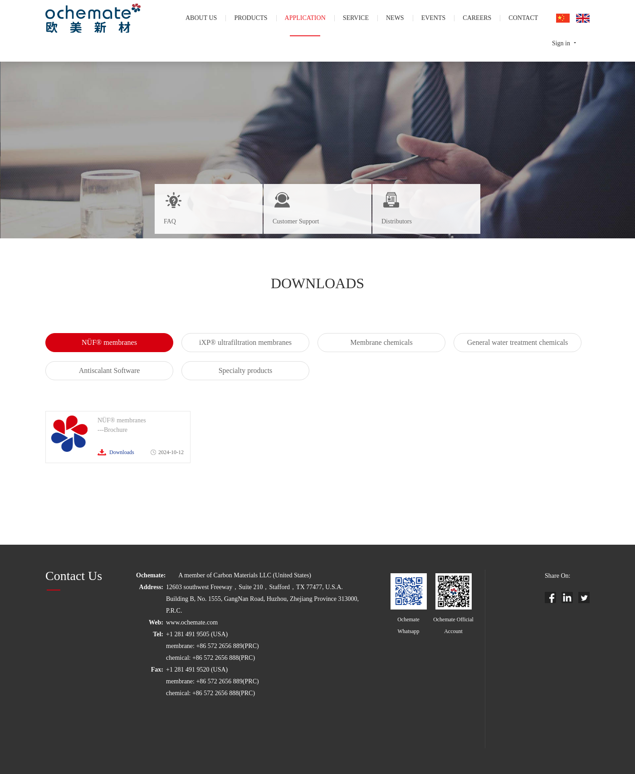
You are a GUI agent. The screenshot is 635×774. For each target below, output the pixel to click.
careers (477, 18)
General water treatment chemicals (517, 342)
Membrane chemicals (381, 342)
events (433, 18)
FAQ (170, 221)
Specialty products (246, 370)
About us (201, 18)
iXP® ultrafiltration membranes (245, 342)
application (305, 18)
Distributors (396, 221)
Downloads (121, 452)
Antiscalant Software (109, 370)
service (356, 18)
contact (523, 18)
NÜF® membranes (109, 342)
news (395, 18)
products (250, 18)
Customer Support (296, 221)
